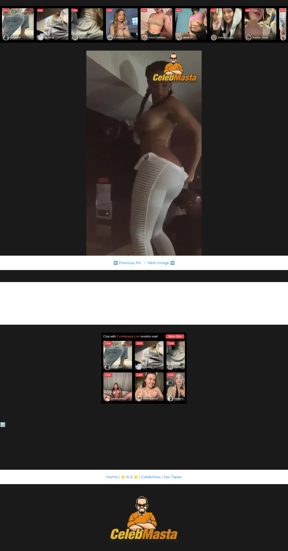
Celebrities (150, 477)
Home (112, 477)
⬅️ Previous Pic (127, 262)
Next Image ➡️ (160, 262)
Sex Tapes (173, 477)
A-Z (129, 477)
